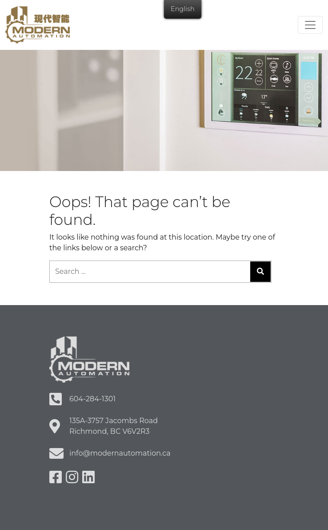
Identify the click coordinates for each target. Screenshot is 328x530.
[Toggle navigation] (310, 25)
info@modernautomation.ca (120, 453)
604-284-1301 (92, 399)
